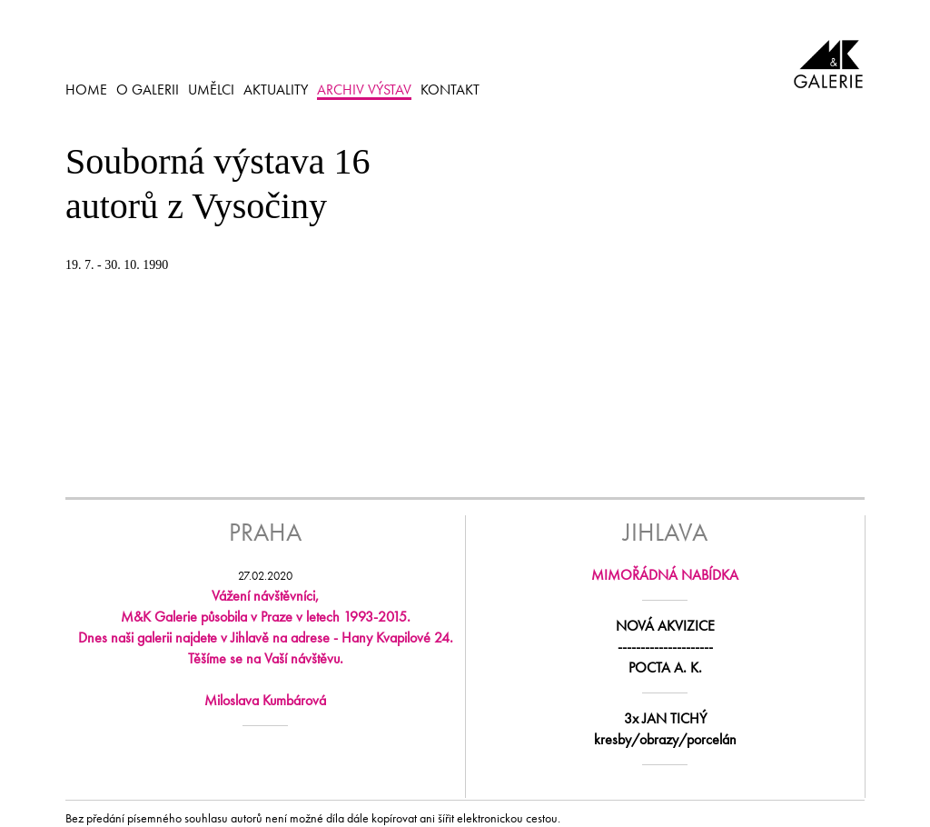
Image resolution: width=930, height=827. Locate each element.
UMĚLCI (211, 89)
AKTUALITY (275, 89)
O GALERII (147, 89)
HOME (86, 89)
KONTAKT (450, 89)
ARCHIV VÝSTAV (364, 89)
